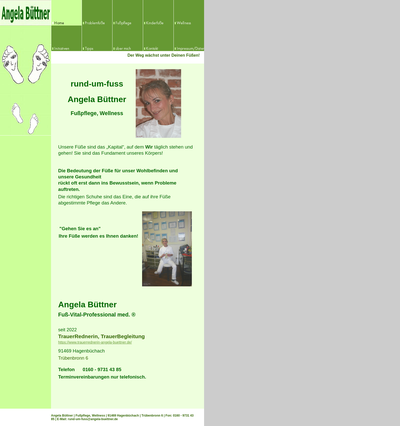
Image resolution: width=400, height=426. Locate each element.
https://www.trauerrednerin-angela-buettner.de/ (95, 342)
